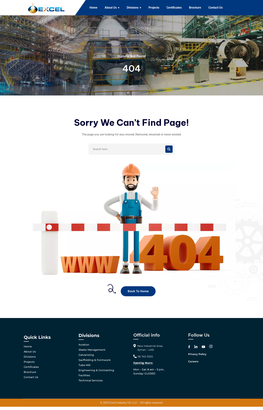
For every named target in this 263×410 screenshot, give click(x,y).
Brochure (30, 372)
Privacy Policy (197, 354)
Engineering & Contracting (96, 370)
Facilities (84, 375)
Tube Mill (84, 365)
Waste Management (92, 349)
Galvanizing (86, 355)
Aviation (84, 344)
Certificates (31, 367)
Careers (193, 361)
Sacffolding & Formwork (95, 360)
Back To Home (138, 291)
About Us (30, 351)
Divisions (30, 356)
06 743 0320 (145, 356)
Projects (29, 361)
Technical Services (91, 380)
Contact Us (31, 377)
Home (121, 56)
